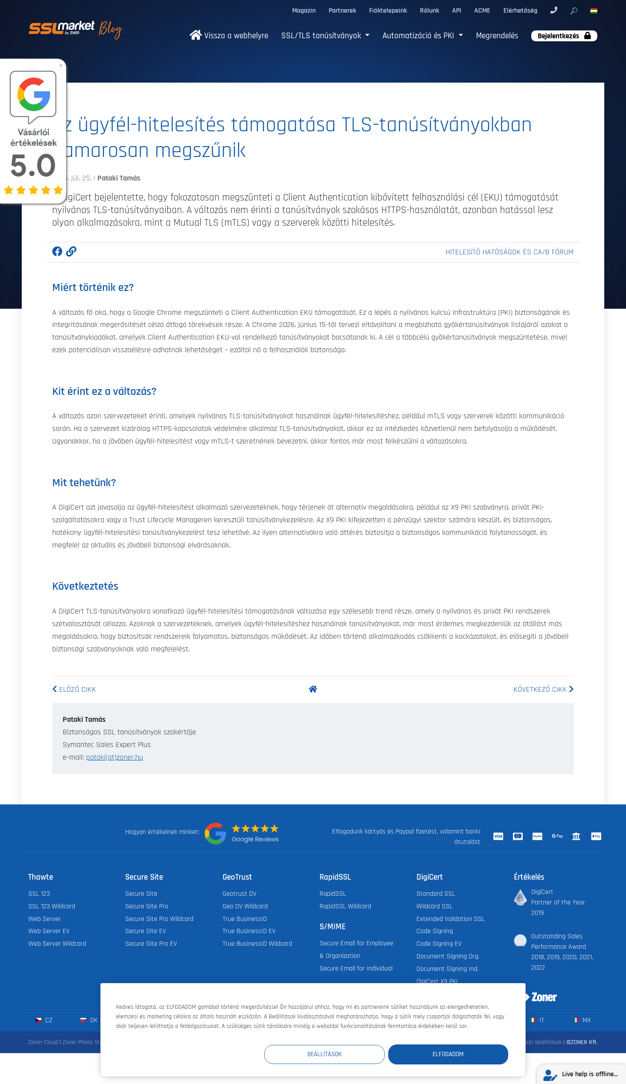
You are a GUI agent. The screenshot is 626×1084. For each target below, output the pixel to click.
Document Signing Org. (447, 956)
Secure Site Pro (146, 906)
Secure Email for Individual (356, 968)
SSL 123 (39, 893)
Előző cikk (74, 689)
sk (88, 1020)
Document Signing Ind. (447, 969)
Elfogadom (456, 1054)
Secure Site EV (145, 931)
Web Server (44, 919)
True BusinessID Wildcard (257, 943)
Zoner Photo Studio (86, 1042)
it (537, 1020)
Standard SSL (435, 893)
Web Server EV (49, 931)
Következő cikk (543, 689)
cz (44, 1020)
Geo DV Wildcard (245, 906)
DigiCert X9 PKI (437, 981)
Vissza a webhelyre (229, 35)
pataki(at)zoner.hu (114, 757)
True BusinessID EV (249, 931)
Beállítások (348, 1054)
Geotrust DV (239, 893)
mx (582, 1020)
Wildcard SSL (434, 906)
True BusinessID (245, 919)
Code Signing (434, 931)
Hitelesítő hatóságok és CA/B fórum (510, 252)
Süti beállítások (542, 1042)
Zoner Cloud (43, 1042)
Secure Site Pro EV (151, 943)
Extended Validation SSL (450, 919)
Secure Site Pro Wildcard (159, 919)
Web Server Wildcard (57, 943)
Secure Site (141, 893)
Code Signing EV (439, 943)
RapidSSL (333, 893)
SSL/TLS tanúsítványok (322, 35)
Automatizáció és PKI (419, 35)
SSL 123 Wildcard (51, 906)
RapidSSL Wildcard (345, 906)
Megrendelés (497, 35)
